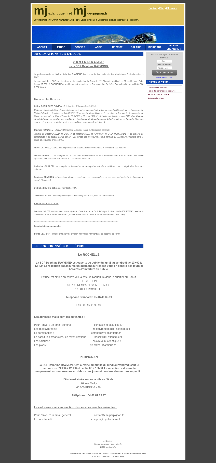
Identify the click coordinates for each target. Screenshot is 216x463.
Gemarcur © (120, 453)
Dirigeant (154, 47)
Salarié (136, 47)
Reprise (117, 47)
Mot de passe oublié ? (164, 77)
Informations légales (136, 453)
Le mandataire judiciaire (157, 87)
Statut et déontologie (156, 98)
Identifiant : (164, 58)
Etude (61, 47)
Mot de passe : (164, 64)
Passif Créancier (174, 47)
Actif (98, 47)
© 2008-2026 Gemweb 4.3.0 (82, 453)
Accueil (42, 47)
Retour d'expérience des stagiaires (162, 91)
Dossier (80, 47)
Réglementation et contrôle (158, 94)
